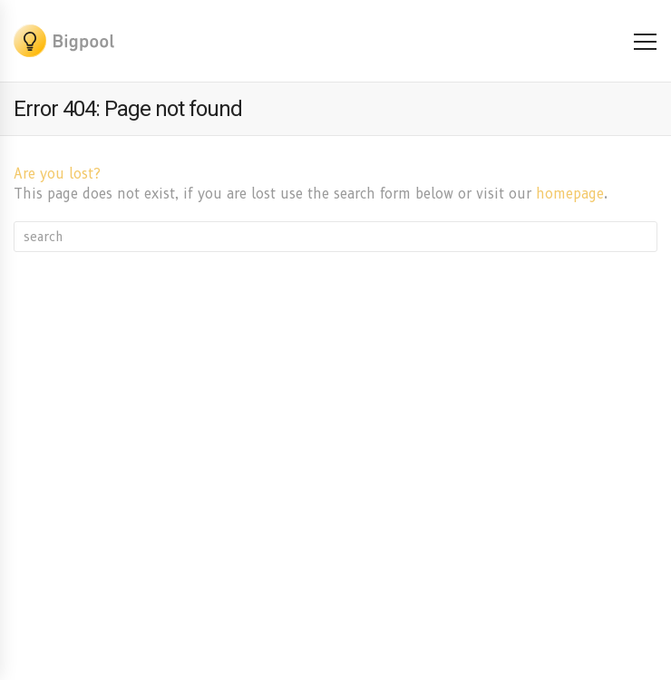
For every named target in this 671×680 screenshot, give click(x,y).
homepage (570, 194)
